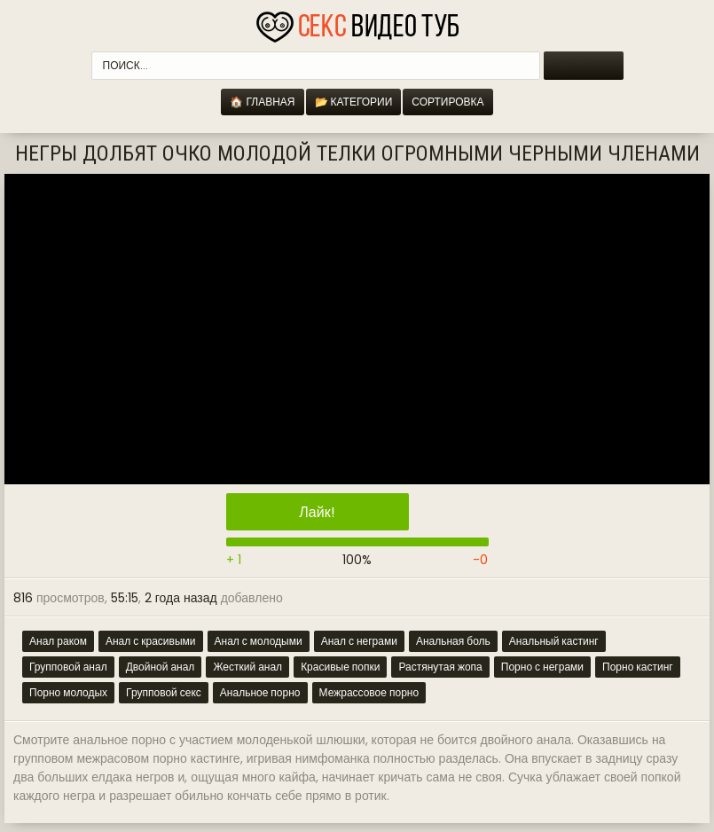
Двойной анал (160, 666)
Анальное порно (260, 692)
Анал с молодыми (258, 640)
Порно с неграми (542, 666)
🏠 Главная (262, 101)
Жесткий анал (247, 666)
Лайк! (316, 512)
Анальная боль (453, 640)
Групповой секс (163, 692)
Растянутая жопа (440, 666)
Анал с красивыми (151, 640)
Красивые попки (340, 666)
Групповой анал (68, 666)
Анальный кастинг (554, 640)
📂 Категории (354, 101)
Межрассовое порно (369, 692)
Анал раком (58, 640)
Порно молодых (68, 692)
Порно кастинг (637, 666)
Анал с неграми (359, 640)
